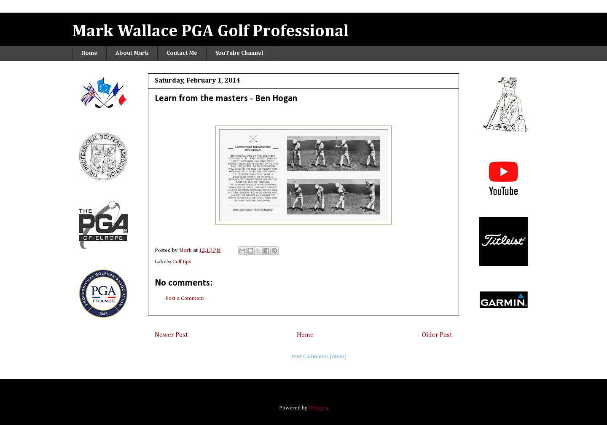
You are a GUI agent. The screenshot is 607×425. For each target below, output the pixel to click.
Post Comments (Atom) (319, 356)
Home (89, 53)
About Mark (131, 53)
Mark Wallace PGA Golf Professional (210, 31)
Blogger (318, 408)
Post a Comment (184, 298)
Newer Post (171, 335)
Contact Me (182, 53)
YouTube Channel (239, 53)
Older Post (437, 335)
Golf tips (181, 262)
